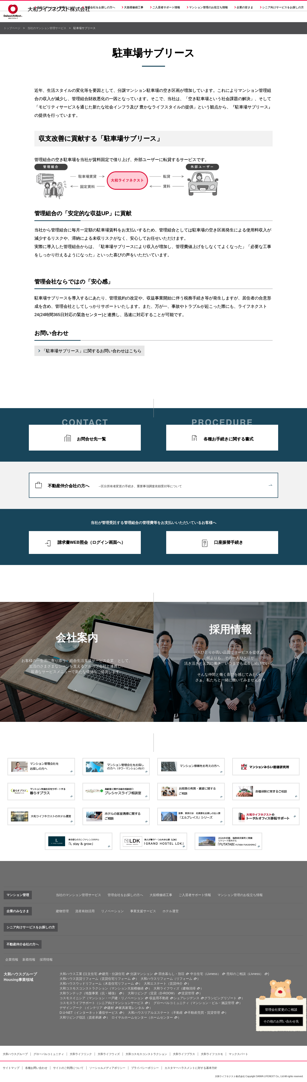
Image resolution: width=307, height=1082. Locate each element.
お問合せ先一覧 (91, 439)
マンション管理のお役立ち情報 (240, 895)
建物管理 (62, 911)
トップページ (12, 28)
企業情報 (11, 959)
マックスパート (238, 1054)
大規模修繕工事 (133, 18)
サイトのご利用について (68, 1068)
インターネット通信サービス (97, 1012)
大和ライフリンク (81, 1054)
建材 (110, 1008)
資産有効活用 (85, 911)
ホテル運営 (171, 911)
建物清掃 (189, 988)
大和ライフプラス (184, 1054)
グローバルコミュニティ (48, 1054)
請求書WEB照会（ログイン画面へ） (91, 542)
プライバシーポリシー (145, 1068)
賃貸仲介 (176, 983)
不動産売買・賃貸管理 (204, 1012)
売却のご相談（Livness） (244, 974)
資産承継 (95, 1017)
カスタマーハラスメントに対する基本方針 (191, 1068)
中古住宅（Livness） (205, 974)
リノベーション (112, 911)
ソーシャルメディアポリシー (107, 1068)
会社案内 (118, 5)
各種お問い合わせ (36, 1068)
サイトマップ (11, 1068)
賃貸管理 (187, 993)
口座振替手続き (228, 542)
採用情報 (156, 5)
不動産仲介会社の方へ (160, 486)
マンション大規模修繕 (127, 988)
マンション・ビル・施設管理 (213, 1003)
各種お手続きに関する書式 (228, 439)
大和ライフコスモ (212, 1054)
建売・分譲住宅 (113, 974)
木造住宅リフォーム (119, 983)
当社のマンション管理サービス (46, 28)
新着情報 (28, 959)
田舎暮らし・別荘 (171, 974)
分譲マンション (141, 974)
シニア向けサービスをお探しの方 (30, 927)
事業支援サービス (143, 911)
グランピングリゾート (220, 998)
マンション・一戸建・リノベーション (116, 998)
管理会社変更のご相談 (281, 1009)
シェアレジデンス (186, 998)
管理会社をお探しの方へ (100, 18)
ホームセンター (161, 1017)
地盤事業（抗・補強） (101, 993)
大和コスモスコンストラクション (146, 1054)
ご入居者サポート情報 (195, 895)
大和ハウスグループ (15, 1054)
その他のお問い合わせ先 (281, 1021)
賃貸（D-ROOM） (163, 993)
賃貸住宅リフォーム (116, 978)
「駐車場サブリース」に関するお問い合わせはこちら (91, 351)
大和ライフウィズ (109, 1054)
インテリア (94, 1008)
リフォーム (184, 978)
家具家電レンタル (131, 1008)
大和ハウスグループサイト (212, 5)
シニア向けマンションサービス (121, 1003)
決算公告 (137, 5)
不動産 (178, 1012)
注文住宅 (90, 974)
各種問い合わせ (180, 5)
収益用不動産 (159, 998)
